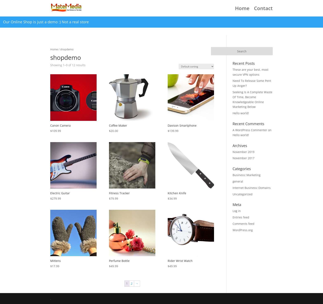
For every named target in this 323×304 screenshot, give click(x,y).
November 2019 (243, 152)
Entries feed (241, 217)
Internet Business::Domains (252, 188)
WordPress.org (243, 230)
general (238, 181)
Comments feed (243, 224)
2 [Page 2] (131, 283)
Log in (237, 211)
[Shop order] (196, 66)
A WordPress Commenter (250, 130)
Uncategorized (243, 194)
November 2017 (243, 158)
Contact (263, 9)
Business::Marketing (247, 175)
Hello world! (241, 113)
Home (242, 9)
